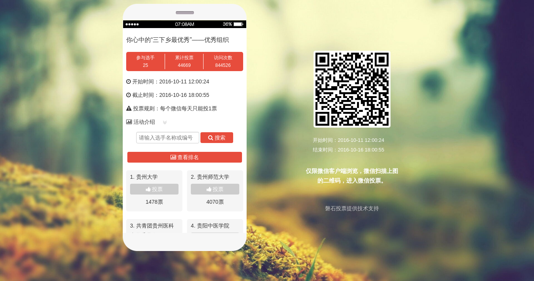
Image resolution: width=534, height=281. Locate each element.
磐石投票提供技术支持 (352, 208)
